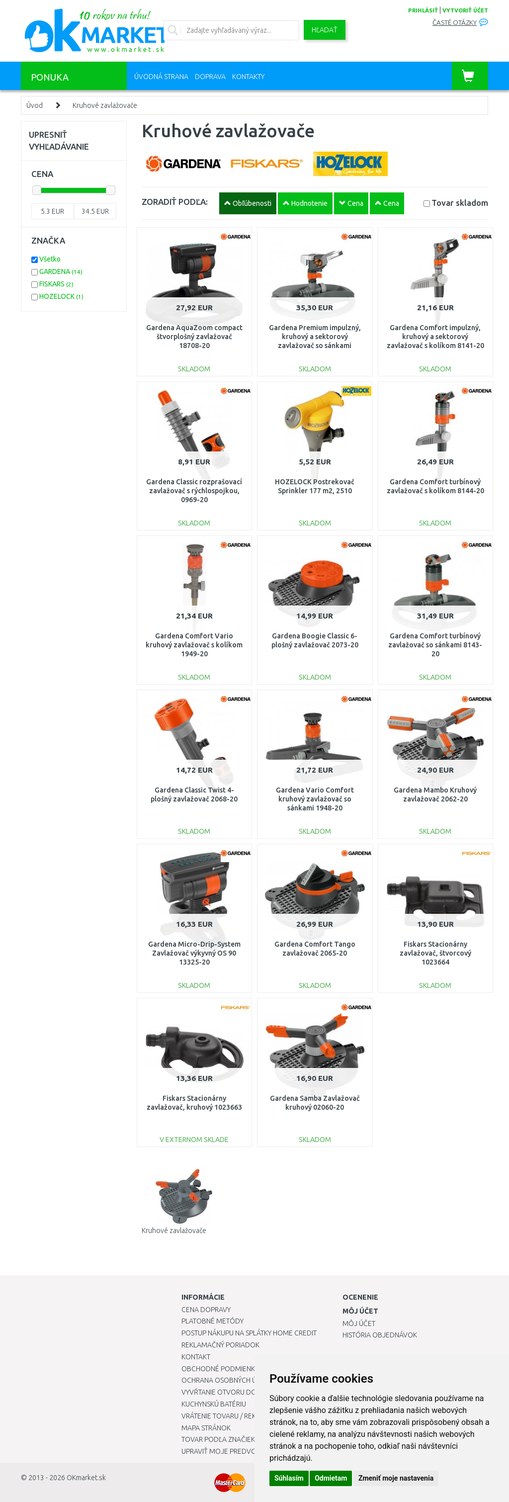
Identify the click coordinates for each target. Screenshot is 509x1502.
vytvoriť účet (465, 10)
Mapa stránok (206, 1428)
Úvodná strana (161, 77)
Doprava (210, 77)
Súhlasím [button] (289, 1478)
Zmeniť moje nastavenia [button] (395, 1478)
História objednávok (379, 1335)
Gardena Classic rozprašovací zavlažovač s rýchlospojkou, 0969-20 (194, 491)
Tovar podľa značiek (218, 1439)
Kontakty (248, 77)
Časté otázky (454, 22)
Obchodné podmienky (219, 1369)
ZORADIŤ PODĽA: (175, 201)
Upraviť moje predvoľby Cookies (239, 1451)
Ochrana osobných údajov (230, 1380)
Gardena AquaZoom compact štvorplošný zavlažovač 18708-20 (194, 337)
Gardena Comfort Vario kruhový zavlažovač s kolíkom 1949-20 (194, 645)
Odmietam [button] (331, 1478)
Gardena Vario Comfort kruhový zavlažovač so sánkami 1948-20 (315, 799)
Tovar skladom (459, 202)
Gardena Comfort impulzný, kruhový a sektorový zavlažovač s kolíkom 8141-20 (435, 337)
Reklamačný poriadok (220, 1345)
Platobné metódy (212, 1321)
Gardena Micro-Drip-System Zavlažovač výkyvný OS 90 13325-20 (194, 953)
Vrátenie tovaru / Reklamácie (232, 1416)
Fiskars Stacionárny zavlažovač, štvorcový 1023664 (435, 953)
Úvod (34, 105)
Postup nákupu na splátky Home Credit (249, 1333)
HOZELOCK (61, 296)
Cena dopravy (206, 1310)
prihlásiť (423, 10)
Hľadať (325, 30)
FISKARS (56, 284)
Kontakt (195, 1357)
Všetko (50, 259)
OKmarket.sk (86, 1478)
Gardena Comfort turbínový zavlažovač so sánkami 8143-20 (435, 645)
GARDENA (61, 271)
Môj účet (358, 1323)
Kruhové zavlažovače (105, 105)
